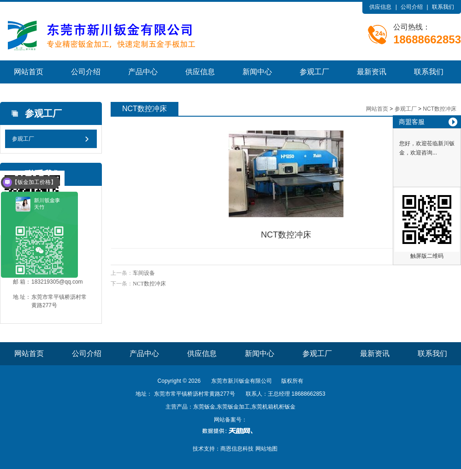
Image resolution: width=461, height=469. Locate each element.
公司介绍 (412, 7)
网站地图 (266, 448)
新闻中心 (257, 72)
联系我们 (443, 7)
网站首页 (28, 72)
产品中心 (143, 72)
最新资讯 (371, 72)
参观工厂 (314, 72)
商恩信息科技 (237, 448)
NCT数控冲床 (439, 109)
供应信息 (380, 7)
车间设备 (144, 273)
